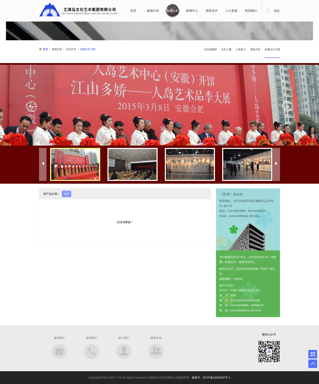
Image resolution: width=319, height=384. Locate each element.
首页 (133, 10)
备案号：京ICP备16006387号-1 (211, 377)
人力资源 (231, 10)
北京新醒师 (210, 49)
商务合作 (212, 10)
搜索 (268, 11)
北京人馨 (226, 49)
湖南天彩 (255, 49)
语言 (277, 11)
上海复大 (241, 49)
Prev (31, 106)
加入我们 (123, 337)
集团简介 (59, 337)
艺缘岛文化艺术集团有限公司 (79, 9)
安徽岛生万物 (272, 49)
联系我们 (251, 10)
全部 (66, 193)
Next (287, 106)
